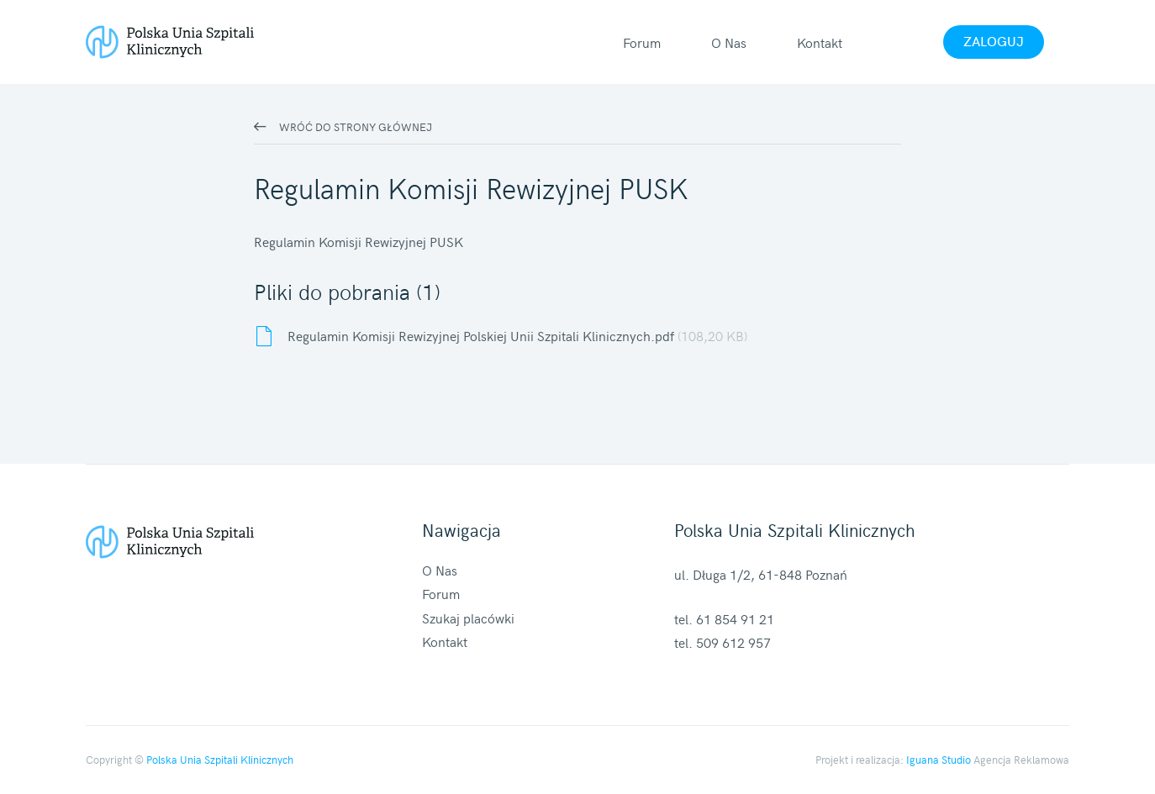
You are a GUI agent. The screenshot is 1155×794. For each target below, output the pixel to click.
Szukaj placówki (468, 617)
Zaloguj (993, 40)
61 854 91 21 (735, 618)
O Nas (728, 42)
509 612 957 (733, 642)
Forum (642, 42)
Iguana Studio (938, 759)
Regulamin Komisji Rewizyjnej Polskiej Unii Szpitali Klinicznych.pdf (517, 335)
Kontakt (819, 42)
